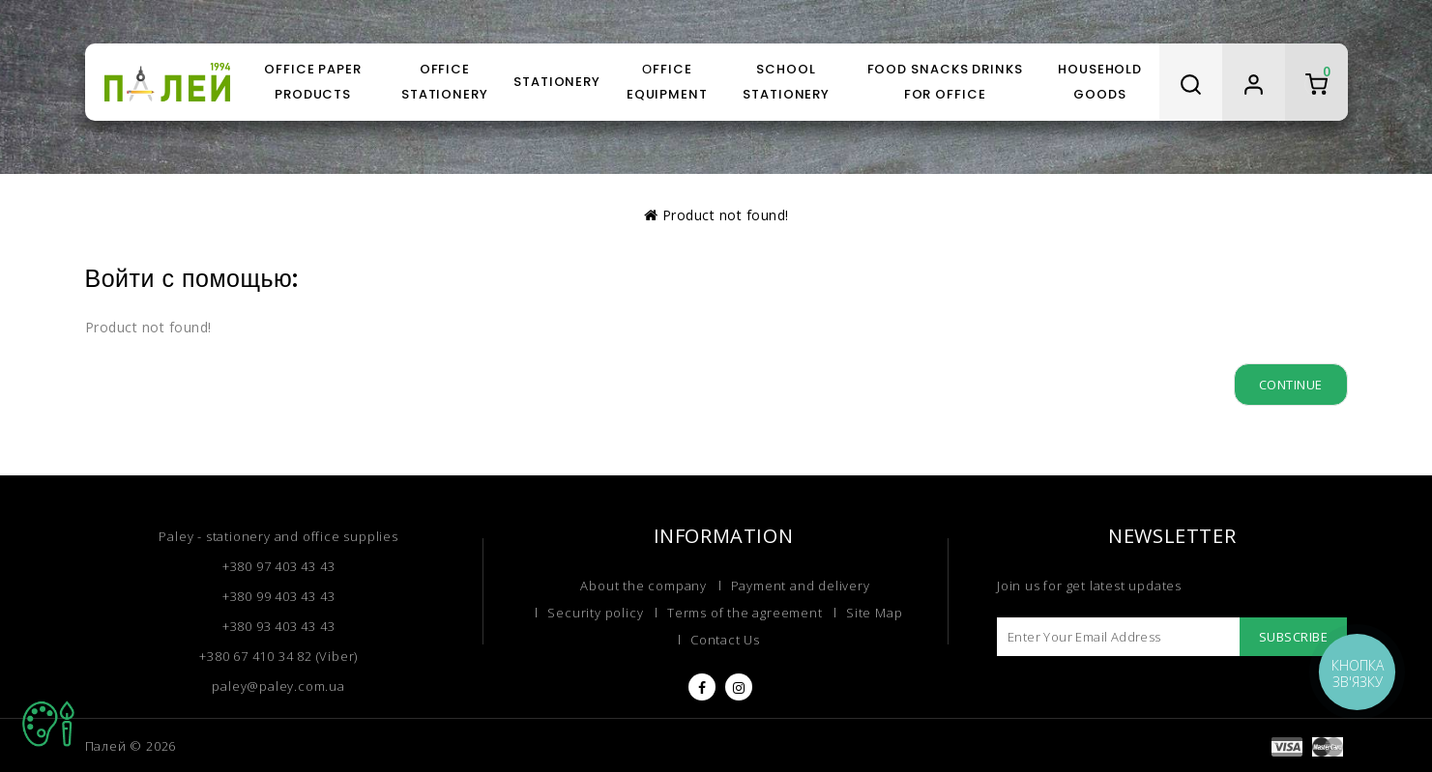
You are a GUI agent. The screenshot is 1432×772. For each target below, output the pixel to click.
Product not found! (725, 215)
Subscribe (1294, 636)
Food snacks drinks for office (945, 81)
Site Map (874, 612)
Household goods (1100, 81)
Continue (1291, 384)
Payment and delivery (800, 585)
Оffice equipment (667, 81)
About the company (643, 585)
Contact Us (725, 639)
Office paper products (313, 81)
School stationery (786, 81)
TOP (48, 724)
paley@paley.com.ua (278, 686)
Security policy (595, 612)
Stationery (556, 81)
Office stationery (444, 81)
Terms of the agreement (745, 612)
